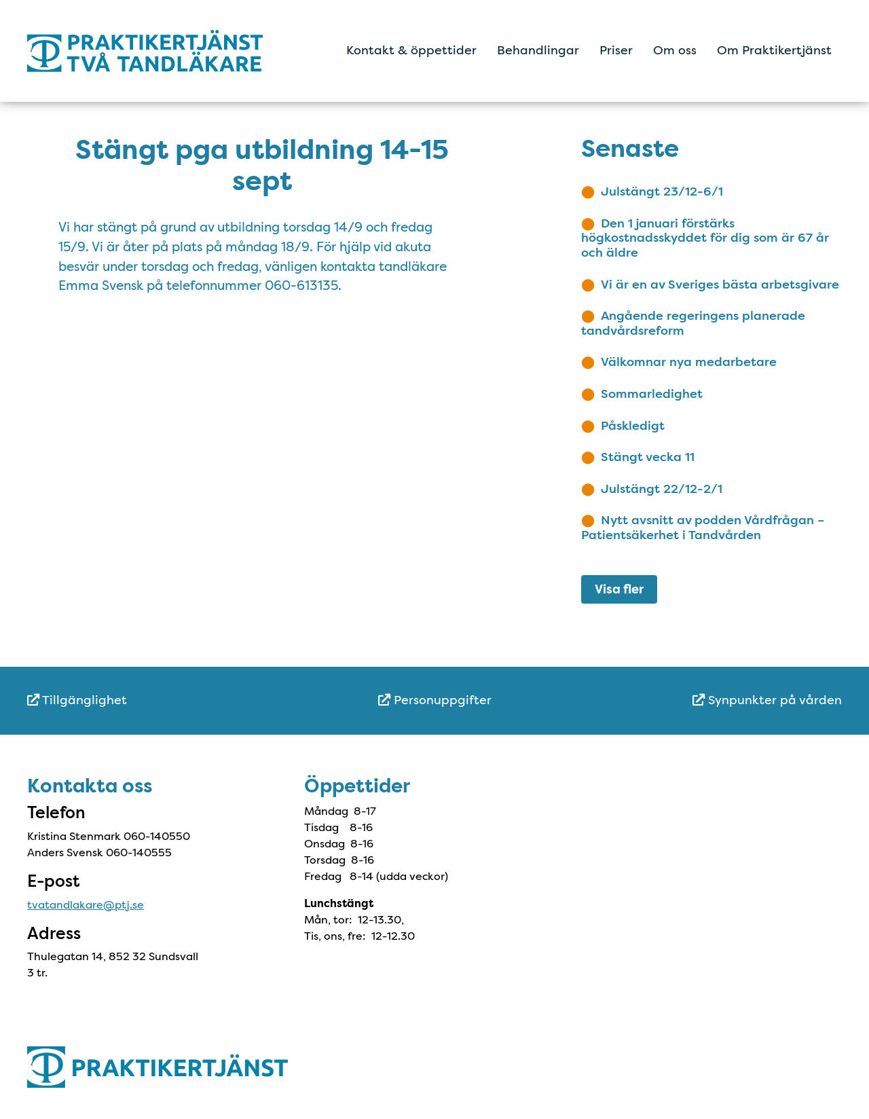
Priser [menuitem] (616, 50)
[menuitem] (163, 700)
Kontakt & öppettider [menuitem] (411, 50)
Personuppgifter (435, 700)
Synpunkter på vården (767, 700)
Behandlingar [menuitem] (538, 50)
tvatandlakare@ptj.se (85, 905)
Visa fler (619, 589)
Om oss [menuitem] (675, 50)
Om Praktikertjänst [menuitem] (774, 50)
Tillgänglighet (77, 700)
